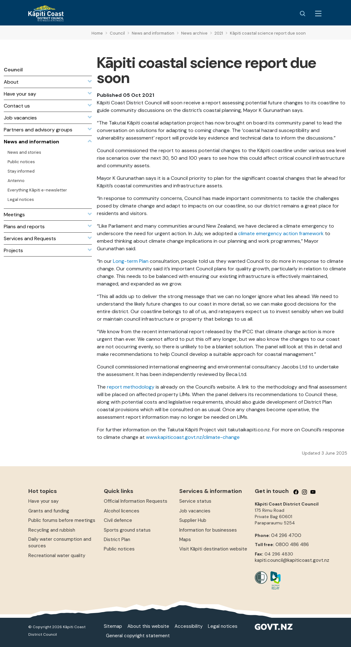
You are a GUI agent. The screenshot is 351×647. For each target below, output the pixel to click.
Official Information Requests (135, 501)
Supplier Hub (192, 520)
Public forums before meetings (61, 520)
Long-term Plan (130, 261)
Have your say (43, 501)
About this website (148, 626)
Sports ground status (127, 530)
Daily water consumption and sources (59, 542)
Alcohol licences (121, 511)
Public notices (119, 549)
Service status (195, 501)
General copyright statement (138, 636)
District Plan (117, 539)
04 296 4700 (286, 535)
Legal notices (222, 626)
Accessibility (189, 626)
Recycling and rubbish (51, 530)
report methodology (130, 387)
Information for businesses (208, 530)
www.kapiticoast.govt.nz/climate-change (193, 437)
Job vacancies (194, 511)
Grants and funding (48, 511)
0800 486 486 (292, 544)
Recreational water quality (56, 555)
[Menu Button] (318, 13)
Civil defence (118, 520)
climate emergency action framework (281, 233)
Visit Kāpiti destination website (213, 549)
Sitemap (113, 626)
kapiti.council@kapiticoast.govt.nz (292, 560)
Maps (185, 539)
